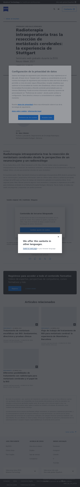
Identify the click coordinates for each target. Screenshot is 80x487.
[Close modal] (58, 237)
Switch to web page (30, 248)
